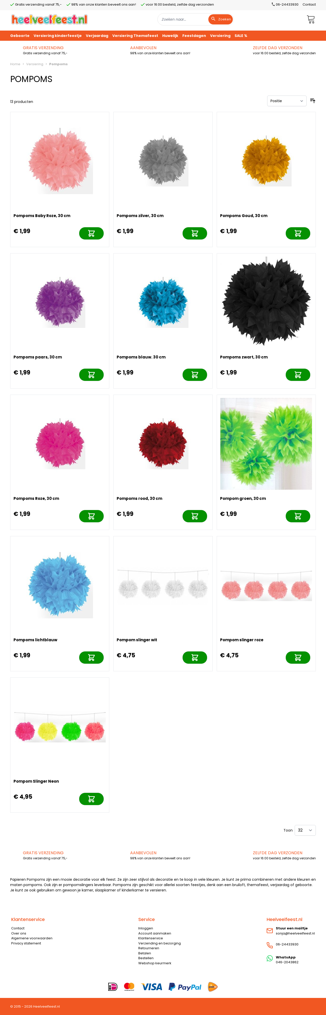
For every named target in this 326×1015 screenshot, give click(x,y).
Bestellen (146, 958)
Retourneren (148, 948)
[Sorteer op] (287, 101)
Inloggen (145, 928)
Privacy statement (26, 943)
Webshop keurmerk (154, 963)
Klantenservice (150, 938)
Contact (309, 4)
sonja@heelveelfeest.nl (295, 933)
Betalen (144, 953)
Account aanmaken (154, 933)
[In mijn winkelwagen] (91, 233)
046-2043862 (287, 962)
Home (15, 64)
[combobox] (195, 19)
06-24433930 (287, 944)
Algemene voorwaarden (31, 938)
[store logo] (49, 19)
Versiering (34, 64)
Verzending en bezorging (159, 943)
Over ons (18, 933)
